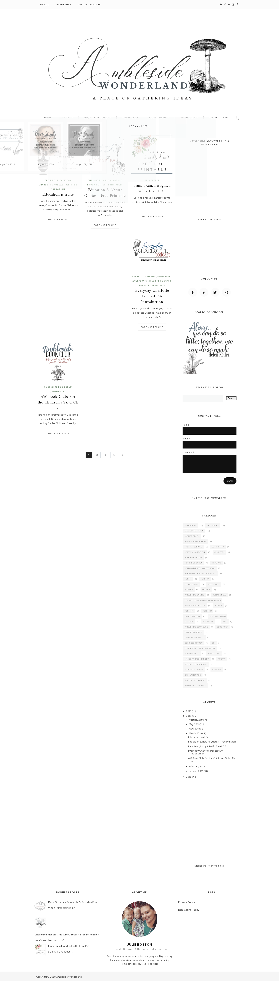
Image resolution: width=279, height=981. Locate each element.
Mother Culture (193, 547)
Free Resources (193, 557)
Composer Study (194, 643)
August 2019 (196, 719)
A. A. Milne (208, 621)
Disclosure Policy (203, 865)
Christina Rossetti (194, 637)
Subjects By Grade (86, 118)
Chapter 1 (219, 552)
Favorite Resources (152, 285)
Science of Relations (196, 664)
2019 (189, 715)
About (60, 118)
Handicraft (214, 653)
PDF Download (217, 616)
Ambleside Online (194, 595)
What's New (219, 595)
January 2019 (196, 771)
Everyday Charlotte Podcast (152, 281)
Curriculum (167, 118)
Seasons (216, 669)
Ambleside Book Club (58, 387)
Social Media (140, 118)
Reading (216, 563)
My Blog (44, 4)
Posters (101, 184)
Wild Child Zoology (196, 685)
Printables (115, 184)
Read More (152, 963)
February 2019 (197, 766)
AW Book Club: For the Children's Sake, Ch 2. (58, 402)
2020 (189, 711)
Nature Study (64, 4)
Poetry (221, 659)
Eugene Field (192, 653)
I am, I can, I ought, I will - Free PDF (152, 188)
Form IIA (189, 611)
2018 (189, 776)
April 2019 (194, 728)
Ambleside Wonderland (69, 976)
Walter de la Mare (195, 680)
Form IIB (207, 611)
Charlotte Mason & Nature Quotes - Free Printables (67, 934)
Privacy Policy (186, 902)
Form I (188, 579)
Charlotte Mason (100, 180)
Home (45, 118)
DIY (213, 643)
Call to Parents (193, 632)
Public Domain (194, 118)
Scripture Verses (194, 669)
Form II (218, 605)
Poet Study (214, 584)
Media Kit (219, 865)
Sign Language (193, 675)
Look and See (223, 118)
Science (189, 589)
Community (164, 276)
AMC (225, 621)
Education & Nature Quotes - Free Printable (105, 193)
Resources (115, 118)
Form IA (205, 579)
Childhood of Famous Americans (203, 600)
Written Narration (195, 552)
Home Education (194, 563)
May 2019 (194, 724)
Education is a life (58, 195)
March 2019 (195, 733)
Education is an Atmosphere (200, 648)
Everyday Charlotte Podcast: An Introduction (152, 296)
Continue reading (58, 219)
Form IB (206, 589)
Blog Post (52, 180)
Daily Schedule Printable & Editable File (72, 902)
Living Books (192, 584)
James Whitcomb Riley (197, 659)
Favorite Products (195, 605)
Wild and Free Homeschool (200, 568)
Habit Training (192, 616)
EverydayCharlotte (89, 4)
